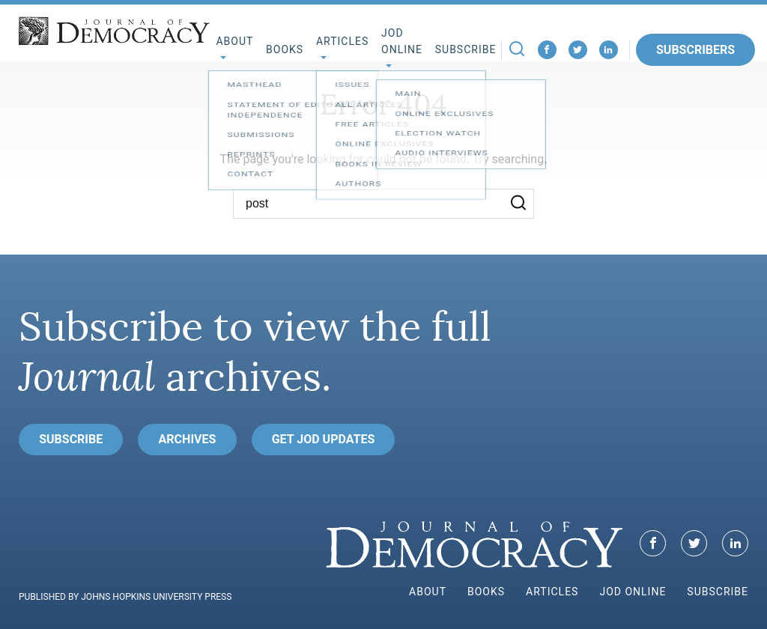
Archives (187, 439)
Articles (552, 592)
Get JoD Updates (323, 439)
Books (284, 49)
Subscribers (695, 50)
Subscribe (466, 49)
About (427, 592)
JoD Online (401, 41)
